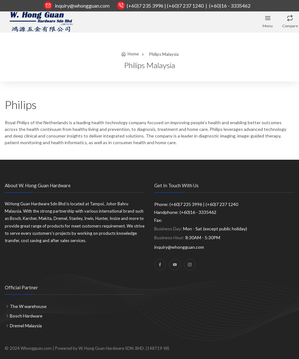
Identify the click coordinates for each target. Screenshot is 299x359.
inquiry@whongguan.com (82, 6)
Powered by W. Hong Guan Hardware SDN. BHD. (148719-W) (112, 348)
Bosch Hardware (26, 315)
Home (133, 53)
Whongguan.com (36, 348)
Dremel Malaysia (26, 325)
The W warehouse (28, 306)
